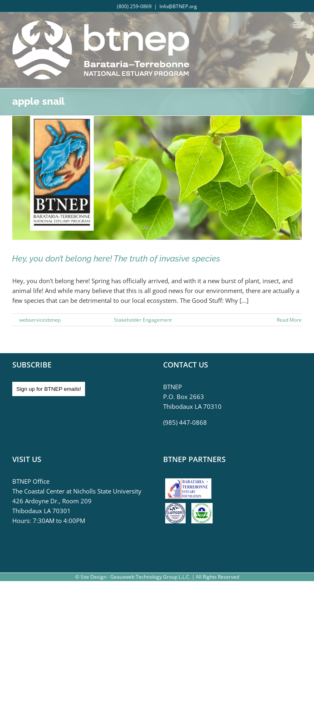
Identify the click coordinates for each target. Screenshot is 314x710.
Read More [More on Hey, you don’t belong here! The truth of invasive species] (289, 319)
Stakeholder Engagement (143, 319)
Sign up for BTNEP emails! (48, 389)
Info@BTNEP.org (178, 6)
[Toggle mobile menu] (297, 24)
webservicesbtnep (40, 319)
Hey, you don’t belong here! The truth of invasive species (116, 259)
